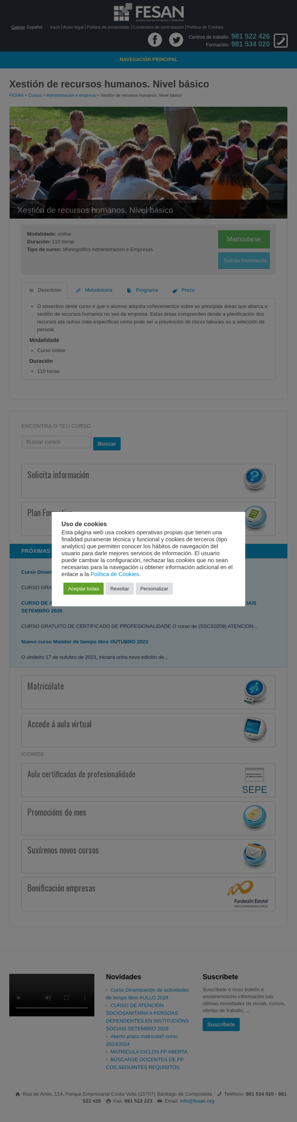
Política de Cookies (114, 574)
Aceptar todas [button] (83, 589)
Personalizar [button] (154, 589)
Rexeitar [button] (119, 589)
